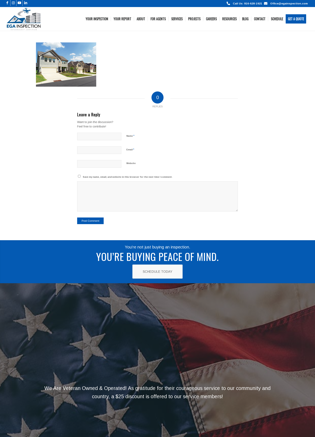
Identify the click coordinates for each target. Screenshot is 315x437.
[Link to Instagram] (13, 3)
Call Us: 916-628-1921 (247, 3)
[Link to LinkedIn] (25, 3)
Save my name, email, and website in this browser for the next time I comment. (127, 177)
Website (131, 163)
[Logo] (23, 19)
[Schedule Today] (157, 271)
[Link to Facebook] (7, 3)
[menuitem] (97, 19)
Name (130, 135)
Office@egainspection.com (289, 3)
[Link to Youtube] (19, 3)
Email (130, 149)
